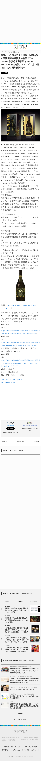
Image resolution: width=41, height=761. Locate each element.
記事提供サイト (6, 750)
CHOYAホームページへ (10, 366)
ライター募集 (25, 750)
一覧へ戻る (20, 441)
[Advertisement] (20, 21)
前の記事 (4, 441)
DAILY (7, 601)
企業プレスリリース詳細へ (11, 379)
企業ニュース (35, 750)
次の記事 (37, 441)
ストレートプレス (20, 719)
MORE (20, 714)
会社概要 (6, 746)
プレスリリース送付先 (31, 746)
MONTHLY (33, 601)
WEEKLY (20, 601)
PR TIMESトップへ (8, 382)
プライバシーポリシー (17, 746)
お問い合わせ (16, 750)
